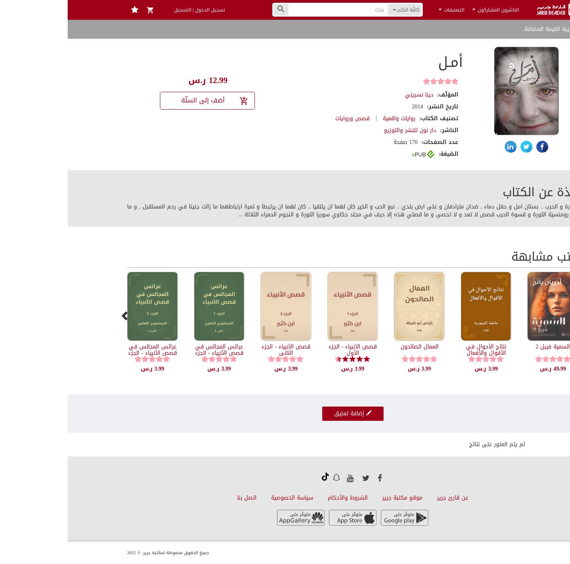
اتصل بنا (179, 497)
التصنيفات (384, 10)
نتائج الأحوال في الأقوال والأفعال (418, 349)
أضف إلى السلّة (147, 100)
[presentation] (57, 316)
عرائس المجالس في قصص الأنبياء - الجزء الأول (151, 352)
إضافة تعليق (285, 413)
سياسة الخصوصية (224, 497)
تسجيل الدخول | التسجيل (131, 10)
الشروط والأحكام (280, 497)
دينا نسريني (351, 94)
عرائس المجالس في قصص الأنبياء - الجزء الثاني (85, 352)
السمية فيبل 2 (485, 346)
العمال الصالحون (352, 346)
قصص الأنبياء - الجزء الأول (285, 349)
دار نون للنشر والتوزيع (342, 130)
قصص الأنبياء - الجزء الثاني (218, 349)
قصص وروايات (285, 118)
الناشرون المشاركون (428, 10)
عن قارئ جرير (385, 497)
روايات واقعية (331, 118)
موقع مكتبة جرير (335, 497)
